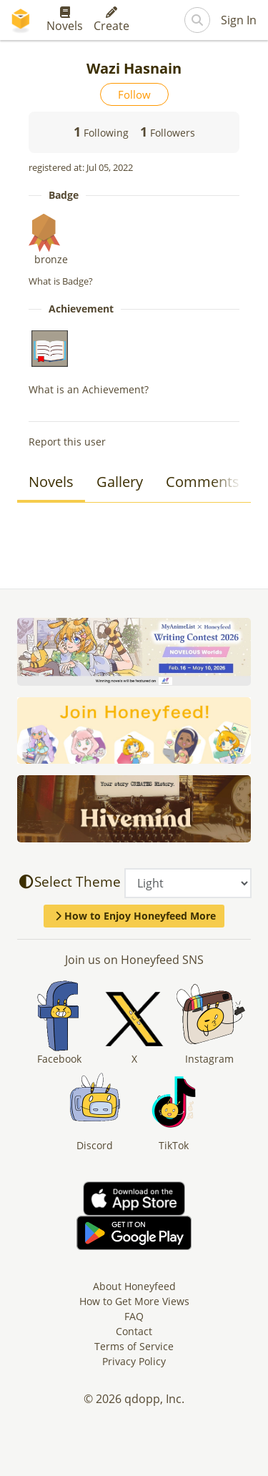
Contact (134, 1331)
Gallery (119, 481)
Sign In (239, 20)
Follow (134, 94)
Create (111, 20)
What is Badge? (61, 281)
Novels (64, 20)
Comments (202, 481)
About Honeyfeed (134, 1286)
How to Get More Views (134, 1301)
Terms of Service (134, 1346)
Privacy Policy (134, 1361)
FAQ (134, 1316)
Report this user (67, 441)
